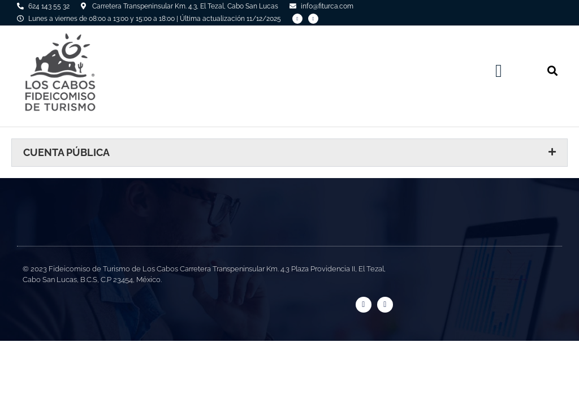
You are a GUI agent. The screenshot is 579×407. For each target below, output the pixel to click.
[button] (499, 70)
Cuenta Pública (66, 152)
